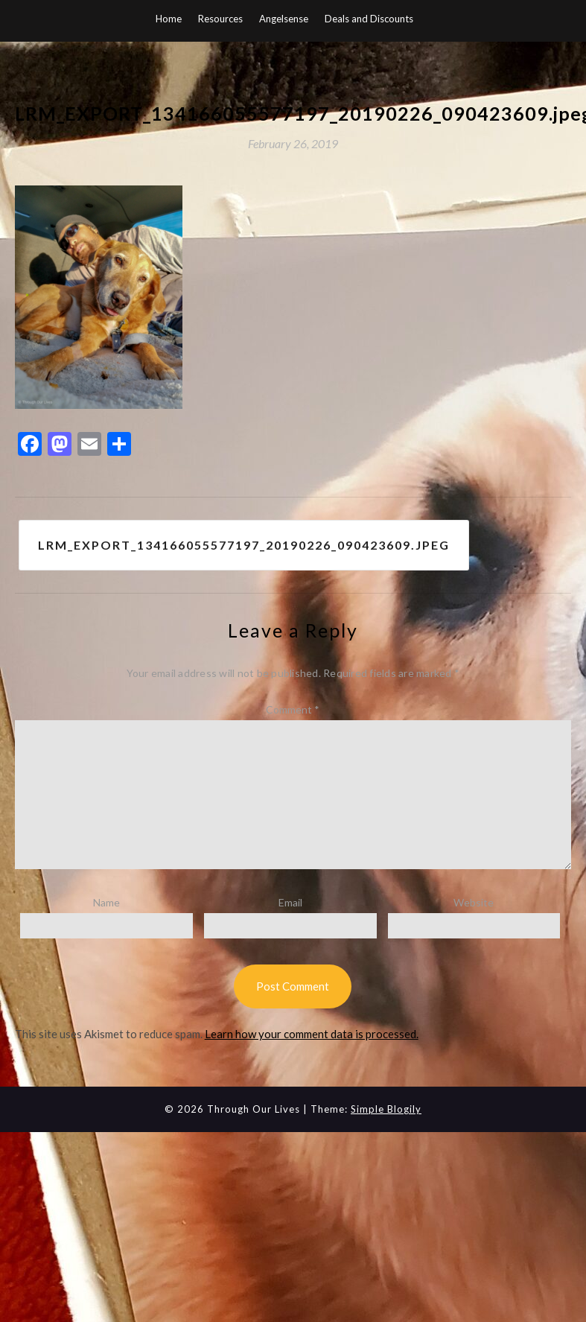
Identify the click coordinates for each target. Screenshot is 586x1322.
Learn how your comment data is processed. (311, 1033)
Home (169, 19)
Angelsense (283, 19)
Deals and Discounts (369, 19)
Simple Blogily (386, 1109)
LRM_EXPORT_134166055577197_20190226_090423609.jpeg (244, 545)
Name (106, 902)
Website (473, 902)
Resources (220, 19)
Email (290, 902)
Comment (292, 709)
